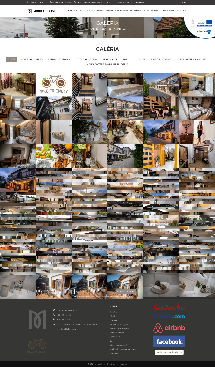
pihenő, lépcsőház (161, 59)
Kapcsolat (182, 10)
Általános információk (119, 345)
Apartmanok (110, 59)
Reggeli (127, 59)
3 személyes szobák (86, 59)
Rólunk (69, 10)
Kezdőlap (114, 312)
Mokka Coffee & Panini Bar (192, 59)
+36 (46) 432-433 (64, 315)
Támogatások (169, 10)
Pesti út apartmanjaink (94, 10)
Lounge (141, 59)
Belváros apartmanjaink (117, 10)
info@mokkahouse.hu (66, 329)
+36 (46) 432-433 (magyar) (61, 2)
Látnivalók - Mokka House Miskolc (124, 349)
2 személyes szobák (59, 59)
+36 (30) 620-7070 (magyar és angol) (89, 2)
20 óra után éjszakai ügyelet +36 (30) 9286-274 (125, 2)
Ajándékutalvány (117, 332)
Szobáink (78, 10)
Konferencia (135, 10)
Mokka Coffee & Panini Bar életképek (107, 64)
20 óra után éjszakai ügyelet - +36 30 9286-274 (77, 324)
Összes (11, 59)
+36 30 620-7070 (64, 319)
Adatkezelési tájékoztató (123, 297)
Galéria (146, 10)
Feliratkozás (125, 291)
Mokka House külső (32, 59)
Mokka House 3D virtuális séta (169, 352)
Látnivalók (156, 10)
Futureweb (122, 364)
